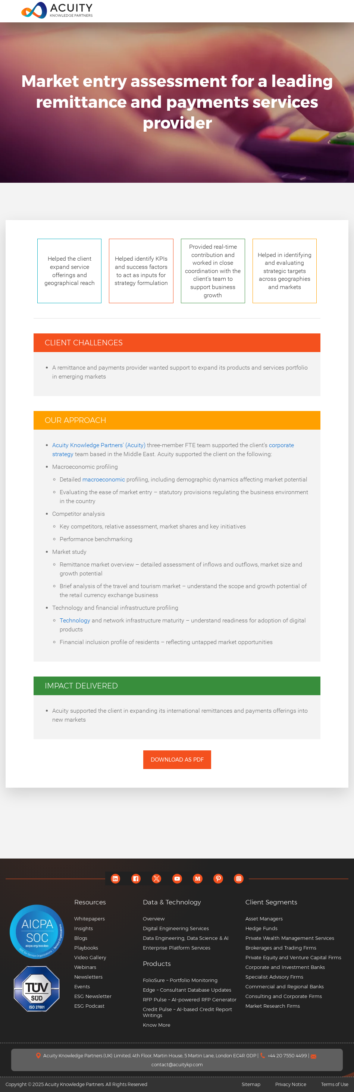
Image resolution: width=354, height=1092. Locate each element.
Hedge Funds (261, 928)
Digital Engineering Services (176, 928)
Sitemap (251, 1084)
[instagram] (238, 878)
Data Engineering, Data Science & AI (186, 938)
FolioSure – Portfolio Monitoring (180, 980)
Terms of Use (334, 1084)
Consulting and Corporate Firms (283, 996)
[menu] (11, 9)
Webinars (85, 967)
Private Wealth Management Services (289, 938)
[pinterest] (218, 878)
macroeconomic (103, 479)
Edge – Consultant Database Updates (187, 990)
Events (82, 986)
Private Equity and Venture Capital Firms (293, 957)
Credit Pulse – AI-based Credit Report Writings (187, 1012)
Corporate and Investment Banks (285, 967)
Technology (75, 620)
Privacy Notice (290, 1084)
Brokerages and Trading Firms (280, 948)
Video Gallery (90, 957)
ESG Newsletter (93, 996)
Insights (83, 928)
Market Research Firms (272, 1006)
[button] (191, 964)
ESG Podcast (89, 1006)
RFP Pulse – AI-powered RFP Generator (189, 999)
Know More (156, 1025)
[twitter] (156, 878)
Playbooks (86, 948)
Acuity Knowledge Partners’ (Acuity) (98, 445)
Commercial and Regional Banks (284, 986)
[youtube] (177, 878)
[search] (340, 10)
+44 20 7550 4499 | (289, 1055)
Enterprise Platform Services (176, 948)
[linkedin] (115, 878)
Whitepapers (89, 919)
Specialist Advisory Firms (274, 977)
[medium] (197, 878)
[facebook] (136, 878)
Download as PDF (177, 759)
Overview (154, 919)
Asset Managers (264, 919)
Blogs (80, 938)
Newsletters (88, 977)
